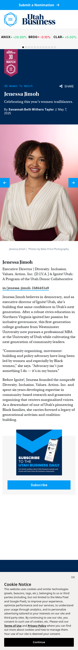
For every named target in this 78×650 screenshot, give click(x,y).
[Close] (73, 577)
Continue (39, 642)
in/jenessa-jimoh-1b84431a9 (25, 288)
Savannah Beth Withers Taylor (31, 109)
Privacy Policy (37, 626)
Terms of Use (12, 626)
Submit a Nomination (39, 5)
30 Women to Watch (18, 86)
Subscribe (39, 485)
